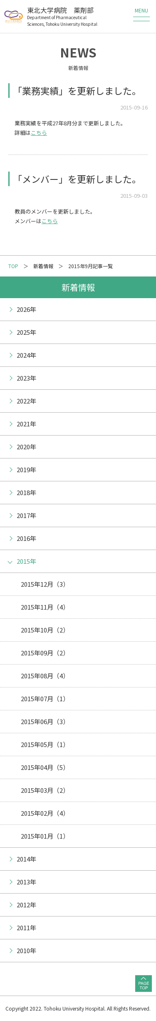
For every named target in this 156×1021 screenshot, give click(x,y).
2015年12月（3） (45, 584)
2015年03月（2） (45, 790)
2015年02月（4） (45, 813)
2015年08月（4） (45, 675)
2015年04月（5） (45, 767)
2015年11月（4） (45, 607)
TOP (13, 265)
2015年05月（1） (45, 744)
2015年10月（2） (45, 629)
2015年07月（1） (45, 698)
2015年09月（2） (45, 652)
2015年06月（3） (45, 721)
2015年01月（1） (45, 836)
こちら (39, 133)
